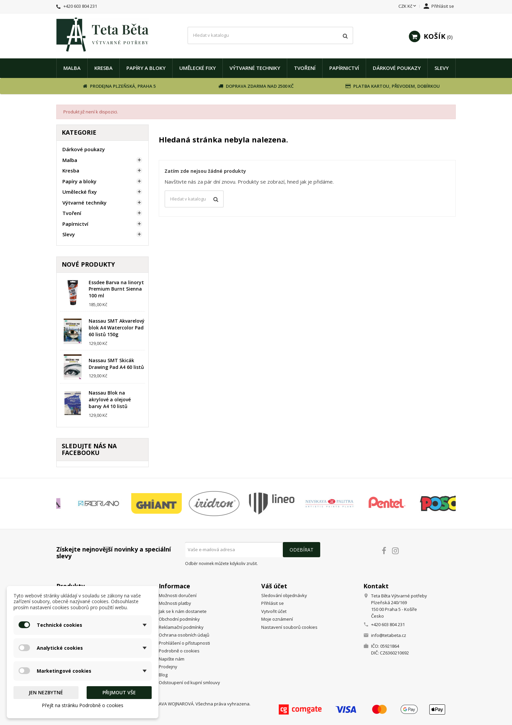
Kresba (103, 67)
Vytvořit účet (274, 611)
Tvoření (304, 67)
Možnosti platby (175, 603)
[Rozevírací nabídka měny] (407, 6)
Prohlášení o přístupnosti (184, 643)
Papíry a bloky (145, 67)
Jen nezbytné (46, 692)
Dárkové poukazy (397, 67)
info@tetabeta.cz (388, 635)
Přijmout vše (119, 692)
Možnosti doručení (178, 595)
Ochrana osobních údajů (184, 635)
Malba (72, 67)
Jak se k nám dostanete (183, 611)
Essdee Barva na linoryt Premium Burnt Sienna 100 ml (116, 289)
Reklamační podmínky (181, 627)
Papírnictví (344, 67)
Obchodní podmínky (179, 619)
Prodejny (168, 667)
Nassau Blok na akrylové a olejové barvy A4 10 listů (110, 399)
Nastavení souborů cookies (289, 627)
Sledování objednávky (284, 595)
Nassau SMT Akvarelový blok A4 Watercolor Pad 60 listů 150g (117, 328)
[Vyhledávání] (270, 35)
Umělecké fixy (197, 67)
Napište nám (171, 659)
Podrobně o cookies (179, 651)
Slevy (441, 67)
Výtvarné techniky (255, 67)
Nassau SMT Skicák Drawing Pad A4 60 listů (116, 363)
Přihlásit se (272, 603)
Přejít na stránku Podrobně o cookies (82, 705)
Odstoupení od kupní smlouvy (189, 682)
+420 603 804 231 (80, 6)
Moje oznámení (277, 619)
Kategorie (79, 132)
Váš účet (274, 586)
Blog (163, 675)
